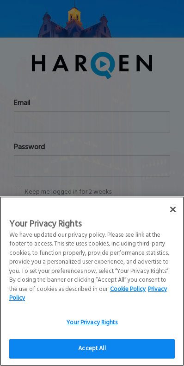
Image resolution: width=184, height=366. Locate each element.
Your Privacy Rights (92, 330)
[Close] (173, 217)
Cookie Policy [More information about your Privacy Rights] (128, 297)
